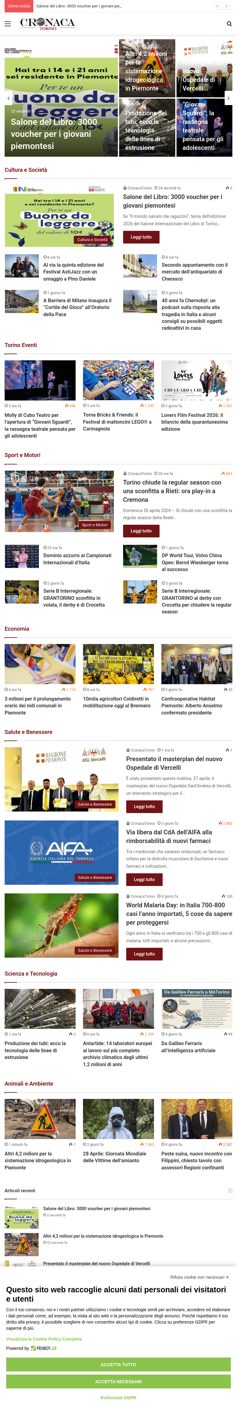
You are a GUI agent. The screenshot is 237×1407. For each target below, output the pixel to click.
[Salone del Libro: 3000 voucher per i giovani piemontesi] (61, 98)
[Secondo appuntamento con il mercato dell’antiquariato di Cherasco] (140, 266)
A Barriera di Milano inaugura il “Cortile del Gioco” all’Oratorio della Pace (78, 307)
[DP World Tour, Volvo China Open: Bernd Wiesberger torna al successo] (140, 556)
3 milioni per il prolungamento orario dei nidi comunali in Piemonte (38, 706)
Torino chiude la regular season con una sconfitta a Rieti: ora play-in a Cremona (172, 491)
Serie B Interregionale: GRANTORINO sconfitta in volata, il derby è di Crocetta (74, 598)
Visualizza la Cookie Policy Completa (44, 1339)
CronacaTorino (140, 188)
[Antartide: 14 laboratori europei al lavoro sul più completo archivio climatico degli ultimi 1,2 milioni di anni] (118, 1009)
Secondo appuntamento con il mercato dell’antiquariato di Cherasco (194, 272)
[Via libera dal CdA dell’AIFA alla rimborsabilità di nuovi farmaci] (61, 852)
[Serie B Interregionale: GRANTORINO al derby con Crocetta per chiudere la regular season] (140, 592)
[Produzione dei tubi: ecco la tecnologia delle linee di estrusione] (40, 1009)
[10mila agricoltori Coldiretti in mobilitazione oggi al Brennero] (118, 664)
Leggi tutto (141, 237)
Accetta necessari (118, 1381)
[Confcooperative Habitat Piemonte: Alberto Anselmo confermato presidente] (196, 664)
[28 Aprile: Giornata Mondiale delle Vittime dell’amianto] (118, 1119)
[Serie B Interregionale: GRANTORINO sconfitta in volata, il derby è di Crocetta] (22, 592)
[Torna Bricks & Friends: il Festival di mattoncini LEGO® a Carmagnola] (118, 380)
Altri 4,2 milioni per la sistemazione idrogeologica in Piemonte (146, 71)
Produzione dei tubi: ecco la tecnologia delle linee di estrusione (146, 130)
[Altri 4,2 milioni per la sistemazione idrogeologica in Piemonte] (40, 1119)
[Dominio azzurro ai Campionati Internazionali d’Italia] (22, 556)
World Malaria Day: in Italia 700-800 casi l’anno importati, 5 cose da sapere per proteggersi (179, 913)
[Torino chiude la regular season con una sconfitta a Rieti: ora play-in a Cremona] (59, 501)
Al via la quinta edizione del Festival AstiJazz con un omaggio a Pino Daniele (74, 272)
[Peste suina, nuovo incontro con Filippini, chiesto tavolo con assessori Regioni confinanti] (196, 1119)
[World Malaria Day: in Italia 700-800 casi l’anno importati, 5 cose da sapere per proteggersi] (61, 925)
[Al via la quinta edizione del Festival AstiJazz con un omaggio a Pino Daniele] (22, 266)
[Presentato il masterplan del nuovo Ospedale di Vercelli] (205, 68)
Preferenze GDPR (118, 1397)
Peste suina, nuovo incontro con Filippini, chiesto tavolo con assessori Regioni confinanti (196, 1161)
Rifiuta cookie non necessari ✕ (199, 1277)
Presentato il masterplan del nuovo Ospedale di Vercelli (96, 1263)
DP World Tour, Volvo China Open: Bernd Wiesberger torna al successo (195, 562)
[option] (118, 98)
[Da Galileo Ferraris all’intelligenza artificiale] (196, 1009)
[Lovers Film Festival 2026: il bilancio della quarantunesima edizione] (196, 380)
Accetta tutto (118, 1364)
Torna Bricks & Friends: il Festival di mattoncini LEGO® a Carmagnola (117, 422)
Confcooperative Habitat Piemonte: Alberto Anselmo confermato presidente (191, 706)
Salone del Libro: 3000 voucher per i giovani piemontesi (54, 134)
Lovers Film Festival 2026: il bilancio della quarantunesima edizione (194, 422)
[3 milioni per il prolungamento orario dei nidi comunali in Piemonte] (40, 664)
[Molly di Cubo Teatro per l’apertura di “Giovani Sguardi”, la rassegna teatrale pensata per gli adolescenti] (205, 128)
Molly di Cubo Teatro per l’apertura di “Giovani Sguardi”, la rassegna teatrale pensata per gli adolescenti (203, 113)
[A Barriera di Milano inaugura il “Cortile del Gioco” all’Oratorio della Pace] (22, 301)
